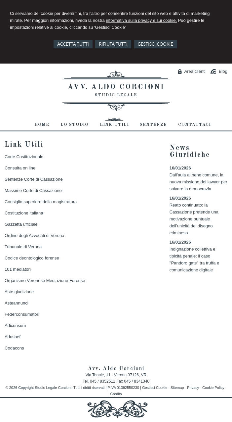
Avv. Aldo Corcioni (116, 87)
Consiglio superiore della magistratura (41, 201)
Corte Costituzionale (24, 156)
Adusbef (12, 336)
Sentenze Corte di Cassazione (34, 179)
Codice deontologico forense (32, 258)
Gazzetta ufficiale (21, 224)
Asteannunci (16, 303)
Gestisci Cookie (154, 388)
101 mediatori (18, 269)
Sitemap (177, 388)
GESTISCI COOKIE (155, 44)
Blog (223, 71)
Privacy (193, 388)
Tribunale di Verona (23, 246)
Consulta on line (20, 167)
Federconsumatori (22, 314)
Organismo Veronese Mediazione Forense (45, 280)
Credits (116, 394)
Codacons (14, 348)
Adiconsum (15, 325)
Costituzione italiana (24, 213)
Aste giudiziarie (19, 291)
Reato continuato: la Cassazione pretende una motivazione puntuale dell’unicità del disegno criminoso (194, 219)
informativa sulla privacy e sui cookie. (141, 20)
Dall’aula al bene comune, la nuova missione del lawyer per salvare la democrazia (198, 181)
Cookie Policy (213, 388)
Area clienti (195, 71)
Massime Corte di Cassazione (33, 190)
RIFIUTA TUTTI (113, 44)
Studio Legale (116, 95)
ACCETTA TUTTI (73, 44)
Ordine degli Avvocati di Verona (34, 235)
